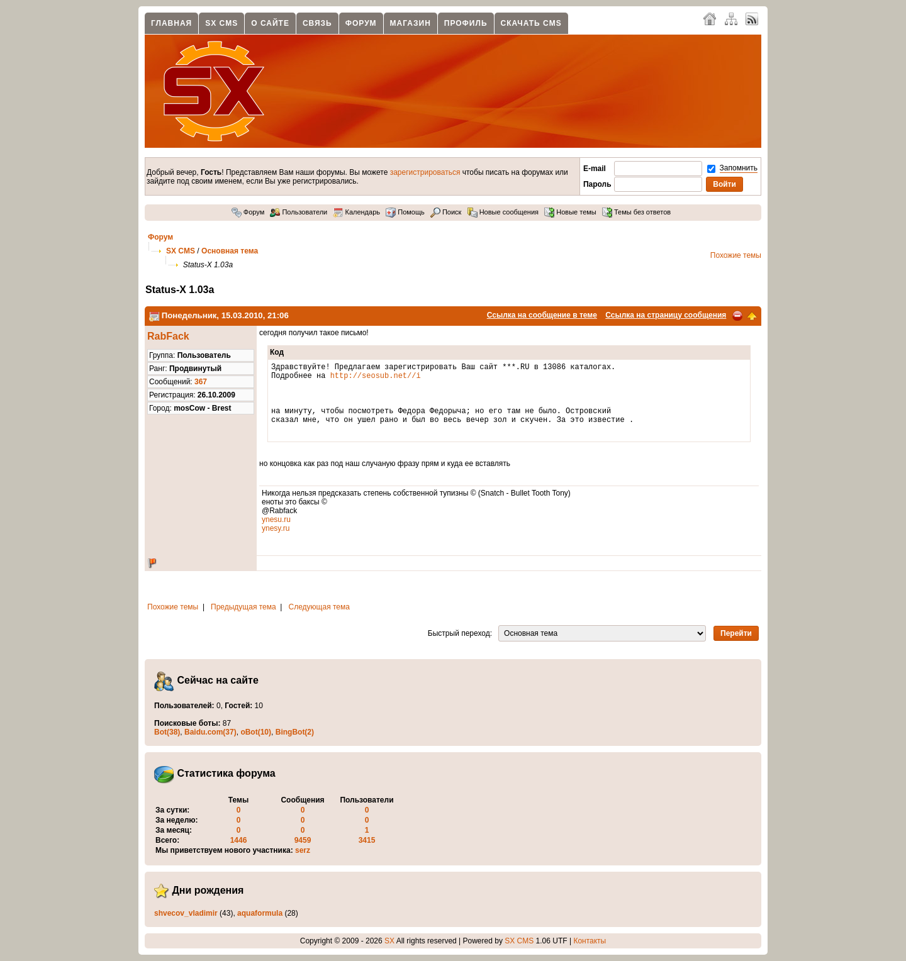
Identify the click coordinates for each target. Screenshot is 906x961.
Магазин (410, 23)
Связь (317, 23)
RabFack (168, 336)
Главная (171, 23)
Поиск (446, 212)
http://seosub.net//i (375, 379)
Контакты (589, 940)
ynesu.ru (276, 519)
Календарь (356, 212)
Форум (361, 23)
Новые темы (570, 212)
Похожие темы (735, 255)
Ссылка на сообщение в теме (542, 315)
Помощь (405, 212)
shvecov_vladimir (186, 913)
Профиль (466, 23)
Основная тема (229, 251)
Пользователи (298, 212)
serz (302, 850)
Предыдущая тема (243, 607)
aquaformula (259, 913)
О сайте (270, 23)
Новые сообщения (503, 212)
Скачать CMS (531, 23)
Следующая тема (319, 607)
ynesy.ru (275, 528)
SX (389, 940)
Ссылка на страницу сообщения (665, 315)
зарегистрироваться (425, 172)
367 (200, 381)
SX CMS (221, 23)
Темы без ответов (636, 212)
